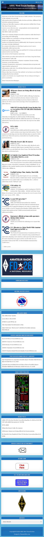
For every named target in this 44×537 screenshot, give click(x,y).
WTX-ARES (14, 126)
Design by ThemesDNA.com (22, 534)
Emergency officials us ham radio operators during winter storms (24, 217)
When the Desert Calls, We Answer (21, 142)
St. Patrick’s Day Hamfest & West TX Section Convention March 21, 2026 (25, 156)
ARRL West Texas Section (22, 5)
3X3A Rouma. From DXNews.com (12, 344)
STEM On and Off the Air (9, 322)
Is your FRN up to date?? (18, 199)
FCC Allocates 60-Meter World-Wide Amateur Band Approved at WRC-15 (25, 228)
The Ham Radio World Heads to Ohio (12, 324)
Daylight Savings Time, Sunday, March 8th (24, 172)
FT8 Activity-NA (15, 185)
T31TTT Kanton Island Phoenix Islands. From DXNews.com (19, 350)
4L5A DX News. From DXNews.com (12, 338)
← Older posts (6, 246)
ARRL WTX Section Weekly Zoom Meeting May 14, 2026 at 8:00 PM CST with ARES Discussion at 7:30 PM (25, 109)
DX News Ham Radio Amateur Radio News (22, 335)
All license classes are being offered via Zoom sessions (25, 91)
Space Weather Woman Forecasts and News (22, 356)
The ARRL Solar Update (9, 315)
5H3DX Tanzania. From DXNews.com (13, 347)
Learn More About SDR (9, 318)
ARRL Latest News (22, 313)
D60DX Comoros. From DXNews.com (13, 341)
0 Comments (24, 113)
